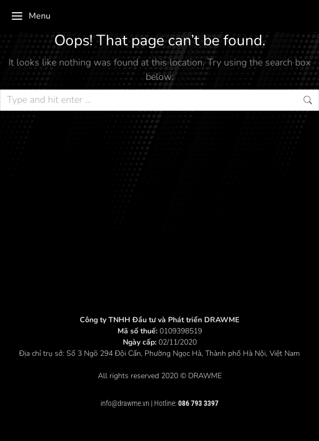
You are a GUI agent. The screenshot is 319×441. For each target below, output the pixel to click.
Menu (31, 16)
